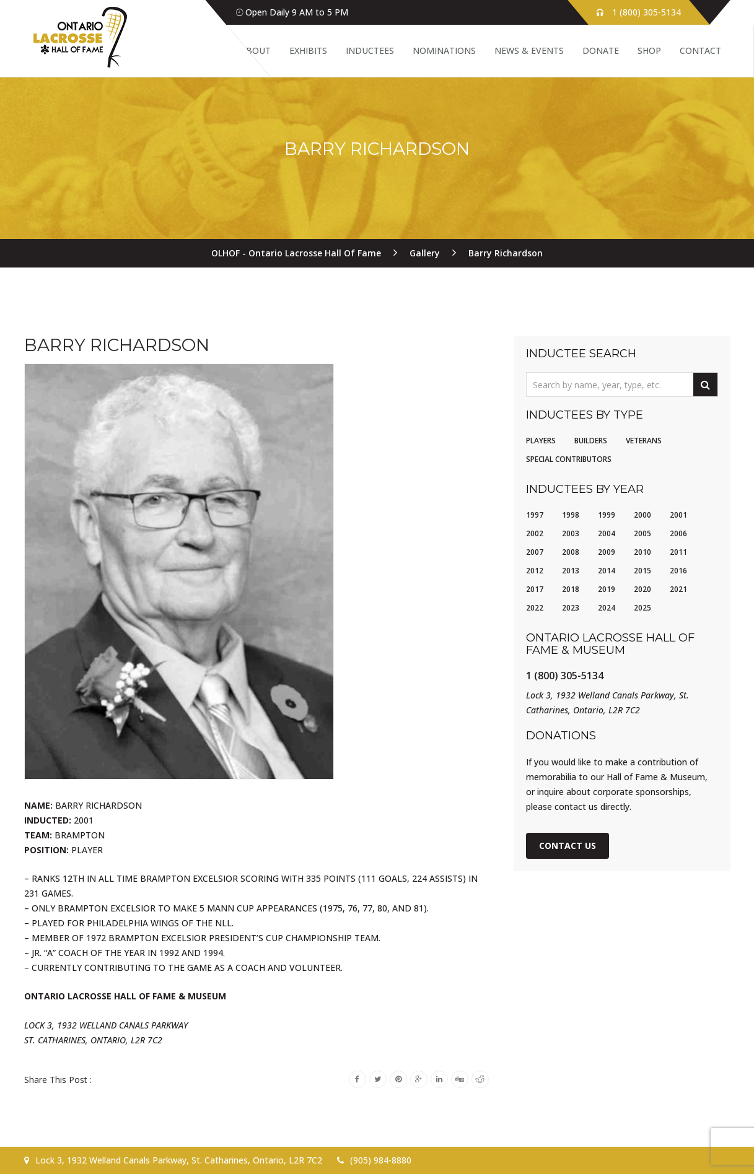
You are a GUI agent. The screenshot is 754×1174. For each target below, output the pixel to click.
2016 (678, 570)
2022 (534, 607)
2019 (606, 589)
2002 (534, 533)
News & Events (529, 50)
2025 (642, 607)
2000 (642, 515)
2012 (534, 570)
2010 (642, 552)
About (255, 50)
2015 (642, 570)
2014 (606, 570)
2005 (642, 533)
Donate (600, 50)
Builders (590, 440)
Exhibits (308, 50)
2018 (570, 589)
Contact (700, 50)
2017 (534, 589)
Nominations (444, 50)
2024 (606, 607)
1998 (570, 515)
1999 (606, 515)
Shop (649, 50)
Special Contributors (569, 459)
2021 (678, 589)
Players (541, 440)
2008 (570, 552)
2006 (678, 533)
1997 (534, 515)
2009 (606, 552)
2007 (534, 552)
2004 (606, 533)
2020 (642, 589)
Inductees (370, 50)
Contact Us (567, 845)
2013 (570, 570)
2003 (570, 533)
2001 (678, 515)
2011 (678, 552)
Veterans (644, 440)
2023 (570, 607)
